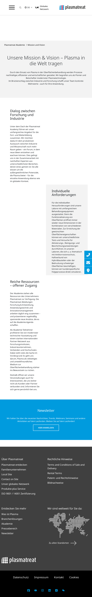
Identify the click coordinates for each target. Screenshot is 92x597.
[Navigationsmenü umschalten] (12, 7)
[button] (21, 7)
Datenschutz (21, 577)
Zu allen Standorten (62, 542)
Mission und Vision (36, 45)
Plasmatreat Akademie (14, 45)
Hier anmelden (46, 427)
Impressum (41, 577)
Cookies (74, 577)
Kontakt (59, 577)
